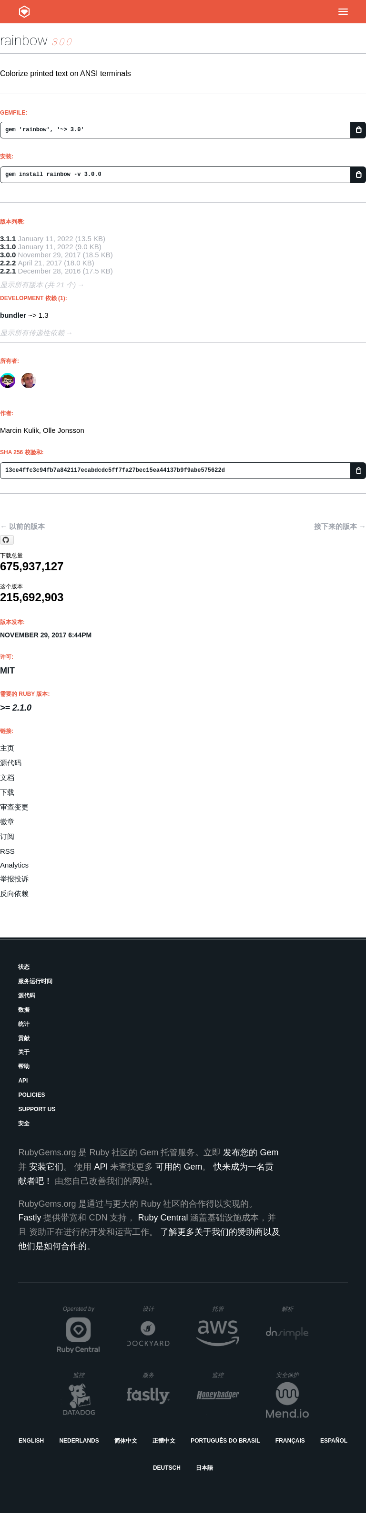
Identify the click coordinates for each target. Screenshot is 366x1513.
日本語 (204, 1467)
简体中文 (125, 1440)
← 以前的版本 (22, 526)
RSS (7, 851)
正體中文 (163, 1440)
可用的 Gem (178, 1166)
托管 (224, 1308)
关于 (24, 1052)
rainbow (24, 40)
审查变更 (14, 807)
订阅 (7, 836)
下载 (7, 792)
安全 (24, 1123)
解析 (295, 1308)
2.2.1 (8, 271)
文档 (7, 777)
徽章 (7, 822)
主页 (7, 748)
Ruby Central (163, 1217)
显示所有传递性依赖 (32, 333)
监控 (86, 1374)
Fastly (29, 1217)
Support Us (36, 1109)
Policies (31, 1095)
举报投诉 (14, 879)
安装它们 (46, 1166)
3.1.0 (8, 247)
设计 (156, 1308)
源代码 (10, 763)
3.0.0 (8, 255)
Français (290, 1440)
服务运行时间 (35, 981)
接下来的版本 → (340, 526)
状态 (24, 967)
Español (333, 1440)
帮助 (24, 1066)
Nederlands (79, 1440)
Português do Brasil (225, 1440)
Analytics (14, 865)
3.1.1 (8, 238)
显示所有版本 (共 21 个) (38, 285)
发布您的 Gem (250, 1152)
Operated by (81, 1312)
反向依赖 (14, 893)
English (31, 1440)
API (23, 1080)
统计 (24, 1024)
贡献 (24, 1038)
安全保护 (292, 1374)
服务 (155, 1374)
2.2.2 (8, 263)
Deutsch (167, 1467)
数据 (24, 1009)
